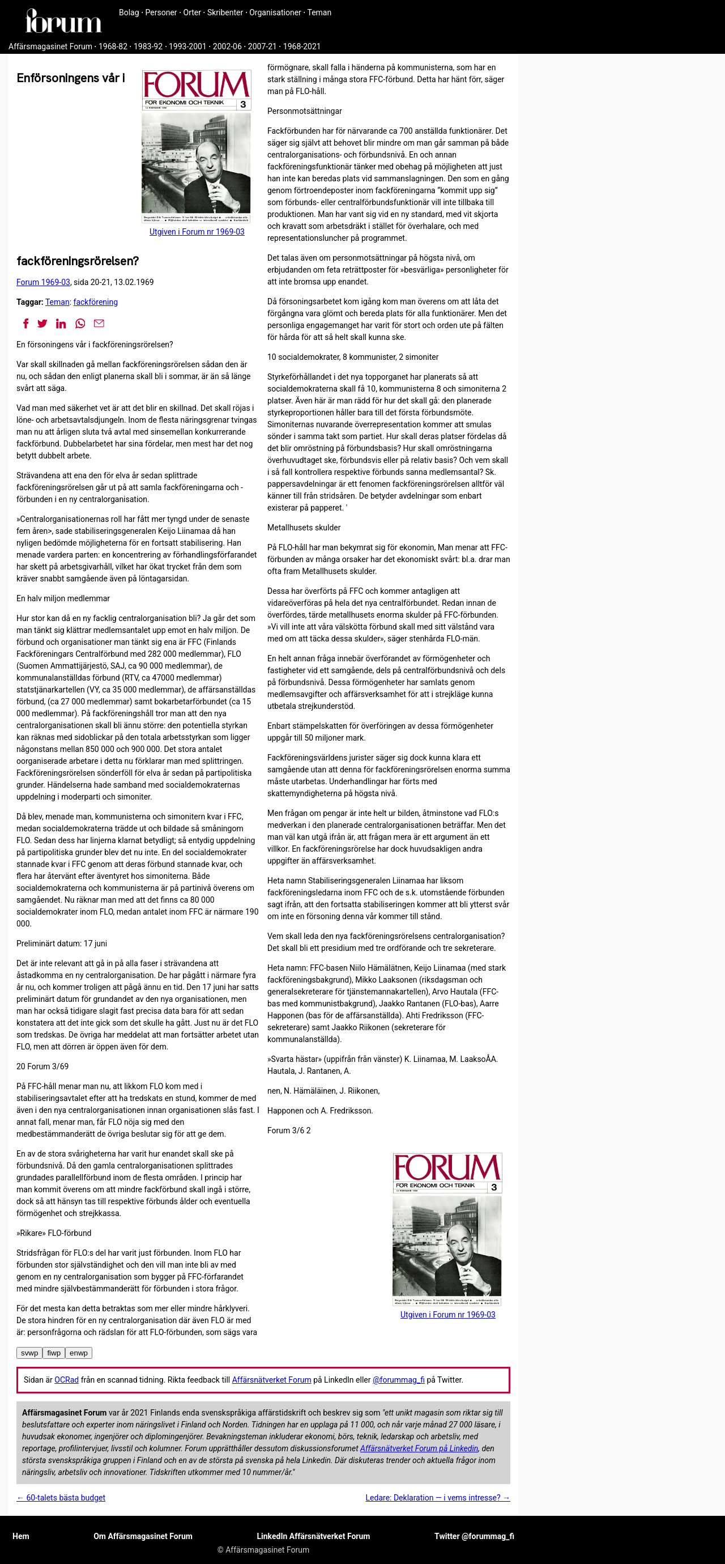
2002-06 (227, 46)
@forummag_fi (399, 1379)
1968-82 (113, 46)
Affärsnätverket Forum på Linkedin (419, 1448)
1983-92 (148, 46)
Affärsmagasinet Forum (50, 46)
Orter (192, 12)
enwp (79, 1353)
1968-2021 (302, 46)
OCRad (66, 1379)
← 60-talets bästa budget (60, 1497)
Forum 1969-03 (43, 282)
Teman (319, 12)
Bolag (129, 12)
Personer (161, 12)
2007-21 (262, 46)
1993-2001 (188, 46)
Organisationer (275, 12)
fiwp (54, 1353)
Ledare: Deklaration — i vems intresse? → (438, 1497)
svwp (29, 1353)
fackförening (96, 302)
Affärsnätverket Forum (272, 1379)
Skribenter (225, 12)
